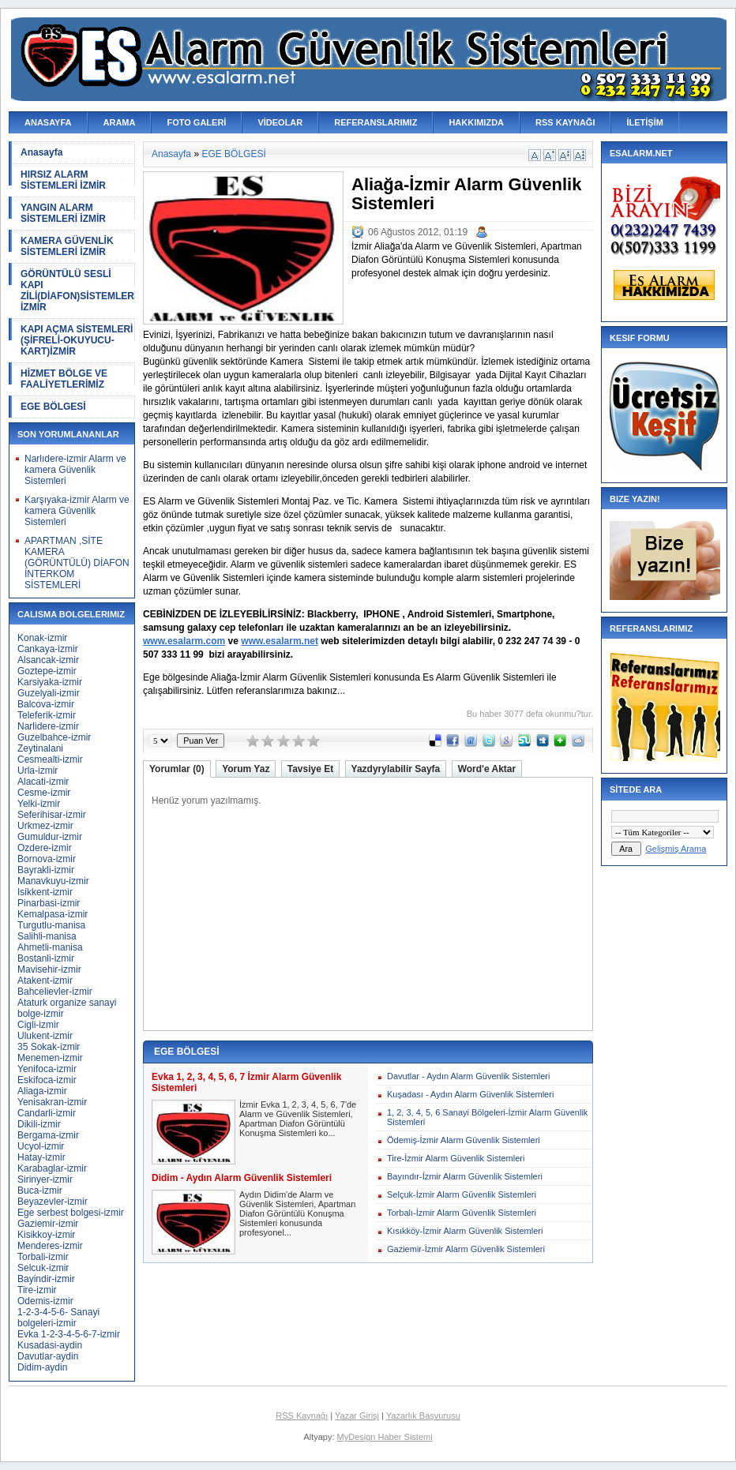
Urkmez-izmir (45, 825)
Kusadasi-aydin (49, 1345)
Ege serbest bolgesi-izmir (70, 1212)
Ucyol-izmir (40, 1146)
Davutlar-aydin (47, 1356)
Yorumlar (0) (177, 768)
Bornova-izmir (46, 858)
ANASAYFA (48, 122)
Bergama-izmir (48, 1135)
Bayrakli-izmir (45, 870)
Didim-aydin (42, 1367)
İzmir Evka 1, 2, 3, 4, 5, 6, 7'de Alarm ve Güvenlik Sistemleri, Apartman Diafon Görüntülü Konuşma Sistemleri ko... (297, 1119)
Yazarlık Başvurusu (423, 1415)
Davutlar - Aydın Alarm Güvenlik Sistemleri (468, 1076)
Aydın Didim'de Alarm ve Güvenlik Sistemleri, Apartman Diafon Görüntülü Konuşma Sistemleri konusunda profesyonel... (297, 1213)
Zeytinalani (40, 748)
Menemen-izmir (50, 1057)
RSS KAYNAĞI (565, 122)
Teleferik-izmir (46, 715)
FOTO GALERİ (196, 122)
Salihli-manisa (47, 936)
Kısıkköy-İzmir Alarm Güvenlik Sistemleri (465, 1231)
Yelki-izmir (38, 803)
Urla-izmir (37, 770)
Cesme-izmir (43, 792)
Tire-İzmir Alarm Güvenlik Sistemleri (455, 1158)
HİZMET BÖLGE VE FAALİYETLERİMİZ (64, 379)
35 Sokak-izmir (48, 1046)
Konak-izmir (42, 637)
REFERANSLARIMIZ (375, 122)
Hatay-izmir (41, 1157)
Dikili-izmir (39, 1124)
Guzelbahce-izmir (54, 737)
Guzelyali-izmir (48, 693)
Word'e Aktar (487, 768)
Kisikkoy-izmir (46, 1234)
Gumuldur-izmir (49, 836)
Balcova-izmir (45, 704)
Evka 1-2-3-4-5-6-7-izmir (68, 1334)
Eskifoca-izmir (47, 1080)
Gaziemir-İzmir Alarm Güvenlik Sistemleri (466, 1249)
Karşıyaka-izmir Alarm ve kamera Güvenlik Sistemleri (77, 510)
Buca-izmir (39, 1190)
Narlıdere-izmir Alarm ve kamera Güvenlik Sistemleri (75, 469)
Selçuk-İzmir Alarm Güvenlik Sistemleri (461, 1194)
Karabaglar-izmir (52, 1168)
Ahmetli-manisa (50, 947)
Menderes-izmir (50, 1245)
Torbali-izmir (43, 1256)
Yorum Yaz (245, 768)
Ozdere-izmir (44, 847)
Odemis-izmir (45, 1301)
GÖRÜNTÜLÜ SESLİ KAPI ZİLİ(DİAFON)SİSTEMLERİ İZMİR (78, 290)
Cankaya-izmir (47, 648)
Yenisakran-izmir (52, 1102)
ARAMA (119, 122)
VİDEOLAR (279, 122)
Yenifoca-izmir (47, 1068)
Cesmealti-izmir (50, 759)
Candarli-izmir (46, 1113)
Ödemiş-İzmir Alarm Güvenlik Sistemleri (463, 1140)
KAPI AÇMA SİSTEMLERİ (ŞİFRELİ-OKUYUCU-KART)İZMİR (77, 340)
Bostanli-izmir (45, 958)
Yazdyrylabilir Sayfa (396, 768)
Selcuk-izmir (43, 1267)
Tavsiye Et (310, 768)
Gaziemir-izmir (47, 1223)
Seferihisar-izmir (51, 814)
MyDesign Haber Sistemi (385, 1437)
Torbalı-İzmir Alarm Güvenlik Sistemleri (461, 1212)
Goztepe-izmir (47, 671)
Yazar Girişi (357, 1415)
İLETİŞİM (644, 122)
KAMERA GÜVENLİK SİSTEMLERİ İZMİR (67, 246)
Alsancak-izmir (48, 660)
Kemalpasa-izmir (52, 914)
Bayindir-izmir (46, 1278)
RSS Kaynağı (302, 1415)
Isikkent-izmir (45, 892)
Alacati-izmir (43, 781)
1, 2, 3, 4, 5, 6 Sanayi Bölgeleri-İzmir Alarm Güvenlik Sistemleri (487, 1117)
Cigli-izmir (38, 1024)
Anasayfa (41, 152)
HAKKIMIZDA (476, 122)
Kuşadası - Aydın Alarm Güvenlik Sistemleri (470, 1094)
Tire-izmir (37, 1290)
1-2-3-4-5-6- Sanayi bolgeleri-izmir (58, 1318)
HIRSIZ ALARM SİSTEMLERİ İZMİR (63, 180)
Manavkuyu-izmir (53, 881)
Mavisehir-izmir (49, 969)
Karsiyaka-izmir (49, 682)
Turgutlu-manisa (51, 925)
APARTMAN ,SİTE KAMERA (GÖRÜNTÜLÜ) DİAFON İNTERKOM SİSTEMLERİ (77, 563)
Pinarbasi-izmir (48, 903)
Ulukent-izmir (45, 1035)
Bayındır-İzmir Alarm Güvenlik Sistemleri (465, 1176)
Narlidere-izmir (48, 726)
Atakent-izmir (45, 980)
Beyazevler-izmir (52, 1201)
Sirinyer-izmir (45, 1179)
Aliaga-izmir (42, 1091)
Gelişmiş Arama (675, 848)
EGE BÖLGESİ (53, 406)
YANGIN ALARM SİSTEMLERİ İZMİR (63, 213)
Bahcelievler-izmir (54, 991)
